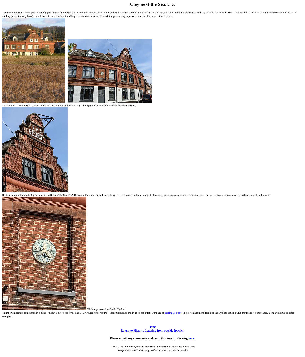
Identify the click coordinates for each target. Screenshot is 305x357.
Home (152, 327)
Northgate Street (173, 312)
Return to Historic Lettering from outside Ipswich (152, 330)
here (191, 338)
